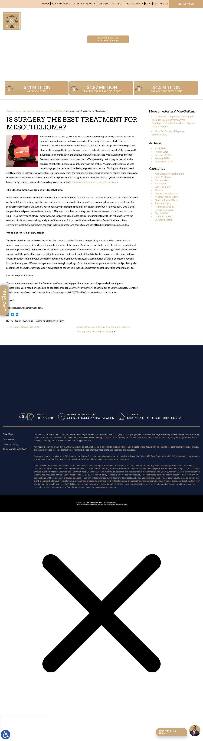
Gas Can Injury (163, 186)
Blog (148, 4)
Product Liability (164, 209)
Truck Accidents (164, 216)
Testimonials (134, 4)
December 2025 (164, 161)
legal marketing (99, 504)
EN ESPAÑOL (186, 3)
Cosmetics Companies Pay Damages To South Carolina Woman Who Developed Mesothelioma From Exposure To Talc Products (174, 121)
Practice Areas (74, 4)
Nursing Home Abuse (166, 199)
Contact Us (160, 4)
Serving (91, 4)
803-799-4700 (160, 20)
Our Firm (56, 4)
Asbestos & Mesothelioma (52, 111)
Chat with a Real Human (167, 732)
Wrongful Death (164, 219)
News (120, 4)
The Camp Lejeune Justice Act (24, 326)
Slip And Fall (161, 213)
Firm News (161, 183)
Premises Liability (164, 206)
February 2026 (163, 154)
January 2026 (162, 158)
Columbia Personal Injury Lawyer (20, 111)
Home (45, 4)
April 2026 (161, 148)
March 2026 (161, 151)
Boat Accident (163, 176)
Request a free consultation (108, 20)
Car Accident (162, 180)
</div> (24, 728)
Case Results (106, 4)
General (159, 190)
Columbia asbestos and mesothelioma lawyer (93, 181)
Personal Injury (163, 203)
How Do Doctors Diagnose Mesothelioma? (167, 133)
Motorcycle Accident (166, 196)
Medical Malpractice (166, 193)
